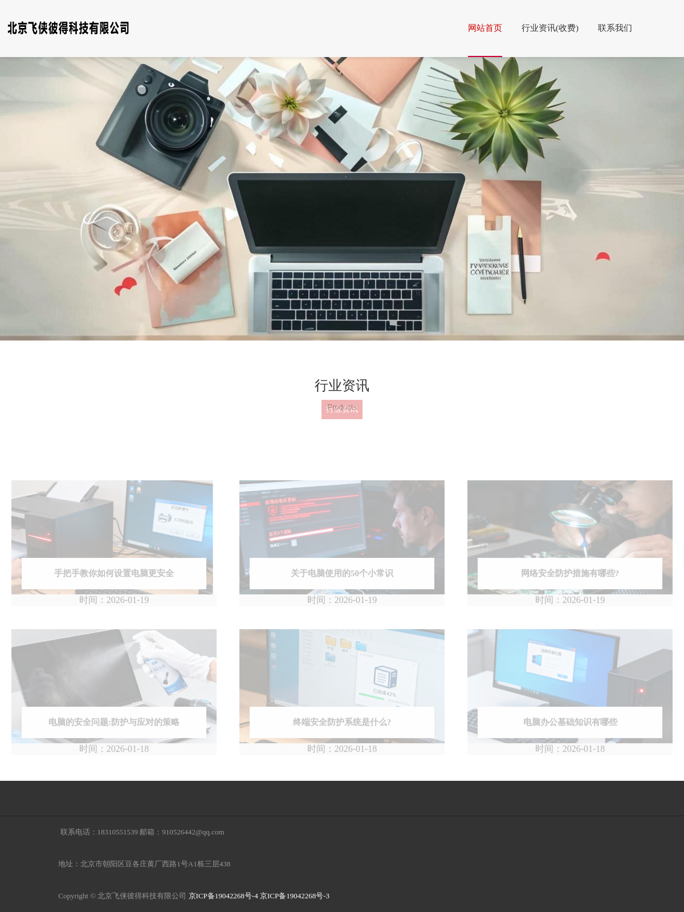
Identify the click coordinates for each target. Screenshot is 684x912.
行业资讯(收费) (551, 28)
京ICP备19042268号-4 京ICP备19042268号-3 (259, 895)
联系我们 (617, 28)
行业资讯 (342, 401)
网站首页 (487, 28)
